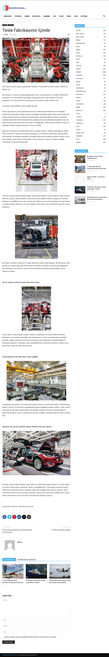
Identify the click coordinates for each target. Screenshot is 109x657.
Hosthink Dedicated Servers (10, 655)
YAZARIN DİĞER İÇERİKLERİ (26, 559)
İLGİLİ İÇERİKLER (9, 559)
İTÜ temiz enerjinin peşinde (61, 530)
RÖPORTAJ (36, 16)
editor (6, 34)
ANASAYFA (8, 16)
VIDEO (69, 16)
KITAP (61, 16)
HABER (27, 16)
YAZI (54, 16)
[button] (104, 16)
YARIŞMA (46, 16)
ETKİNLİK (18, 16)
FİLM (76, 16)
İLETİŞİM (84, 16)
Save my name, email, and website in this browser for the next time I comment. (31, 637)
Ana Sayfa (5, 22)
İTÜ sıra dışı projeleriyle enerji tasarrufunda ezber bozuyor (17, 531)
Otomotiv (10, 25)
